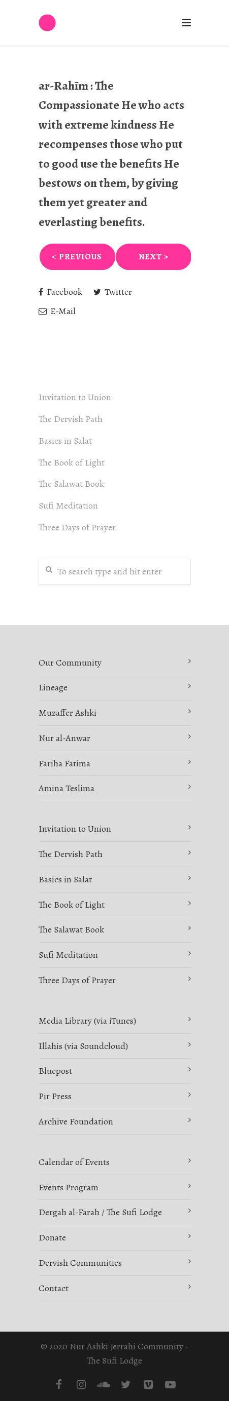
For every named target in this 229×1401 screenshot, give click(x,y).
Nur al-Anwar (64, 738)
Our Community (70, 662)
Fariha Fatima (64, 763)
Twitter (112, 292)
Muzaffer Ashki (67, 713)
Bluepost (55, 1071)
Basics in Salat (65, 441)
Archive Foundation (76, 1121)
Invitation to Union (75, 397)
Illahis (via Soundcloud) (83, 1046)
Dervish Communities (80, 1263)
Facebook (60, 292)
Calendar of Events (74, 1162)
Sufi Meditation (68, 505)
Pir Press (55, 1096)
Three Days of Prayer (77, 527)
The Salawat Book (71, 484)
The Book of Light (72, 462)
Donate (52, 1237)
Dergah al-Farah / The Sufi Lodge (100, 1212)
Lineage (53, 687)
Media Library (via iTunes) (87, 1021)
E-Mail (57, 311)
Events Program (69, 1187)
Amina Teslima (66, 788)
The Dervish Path (71, 419)
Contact (54, 1288)
